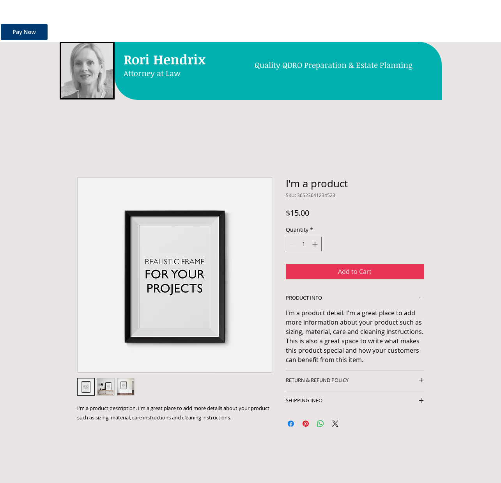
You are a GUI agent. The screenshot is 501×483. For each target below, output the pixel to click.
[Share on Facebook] (291, 423)
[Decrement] (292, 244)
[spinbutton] (304, 244)
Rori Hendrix (164, 59)
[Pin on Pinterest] (305, 423)
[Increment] (315, 244)
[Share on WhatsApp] (320, 423)
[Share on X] (335, 423)
